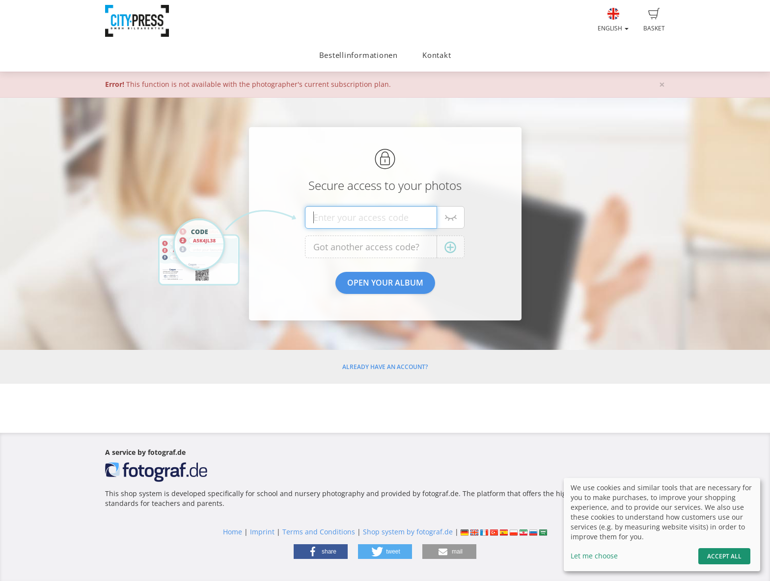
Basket (654, 20)
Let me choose (594, 555)
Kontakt (436, 55)
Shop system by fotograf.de (408, 531)
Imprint (262, 531)
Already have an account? (385, 367)
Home (232, 531)
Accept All (724, 556)
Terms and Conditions (318, 531)
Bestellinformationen (358, 55)
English (613, 20)
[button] (321, 551)
